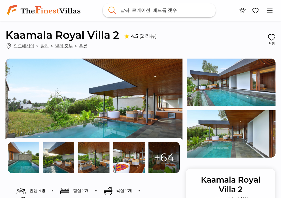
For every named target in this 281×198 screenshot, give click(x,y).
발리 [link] (45, 45)
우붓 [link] (83, 45)
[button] (242, 10)
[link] (45, 10)
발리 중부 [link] (64, 45)
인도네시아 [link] (24, 45)
